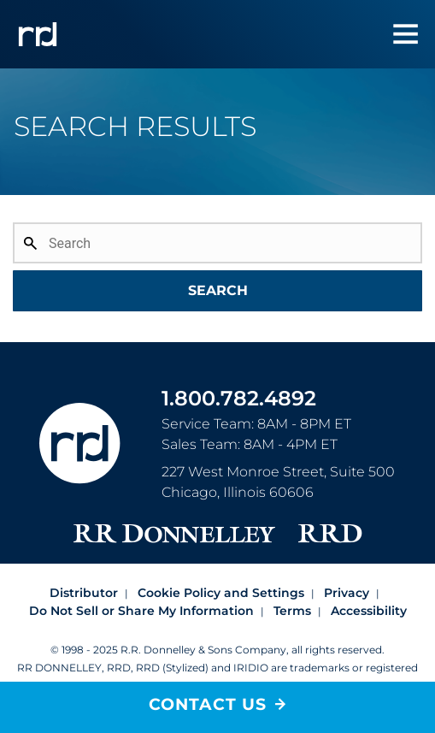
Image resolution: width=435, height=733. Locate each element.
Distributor (84, 592)
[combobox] (217, 265)
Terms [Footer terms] (292, 610)
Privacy (346, 592)
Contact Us (208, 704)
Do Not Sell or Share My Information (141, 610)
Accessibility (369, 610)
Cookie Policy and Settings (221, 592)
